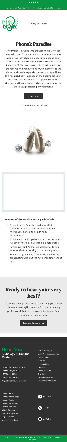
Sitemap (32, 440)
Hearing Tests (8, 400)
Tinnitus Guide (44, 370)
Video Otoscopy (9, 410)
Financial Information (47, 380)
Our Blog (42, 374)
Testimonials (43, 357)
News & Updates (45, 377)
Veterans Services (10, 420)
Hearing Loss (43, 364)
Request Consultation (33, 323)
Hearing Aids (7, 393)
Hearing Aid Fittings (10, 396)
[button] (64, 24)
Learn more (33, 96)
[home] (10, 23)
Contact (42, 360)
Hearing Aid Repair (10, 403)
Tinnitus (41, 367)
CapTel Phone (8, 417)
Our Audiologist (45, 350)
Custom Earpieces (10, 413)
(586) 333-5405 (38, 23)
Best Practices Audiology (49, 354)
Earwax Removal (9, 406)
